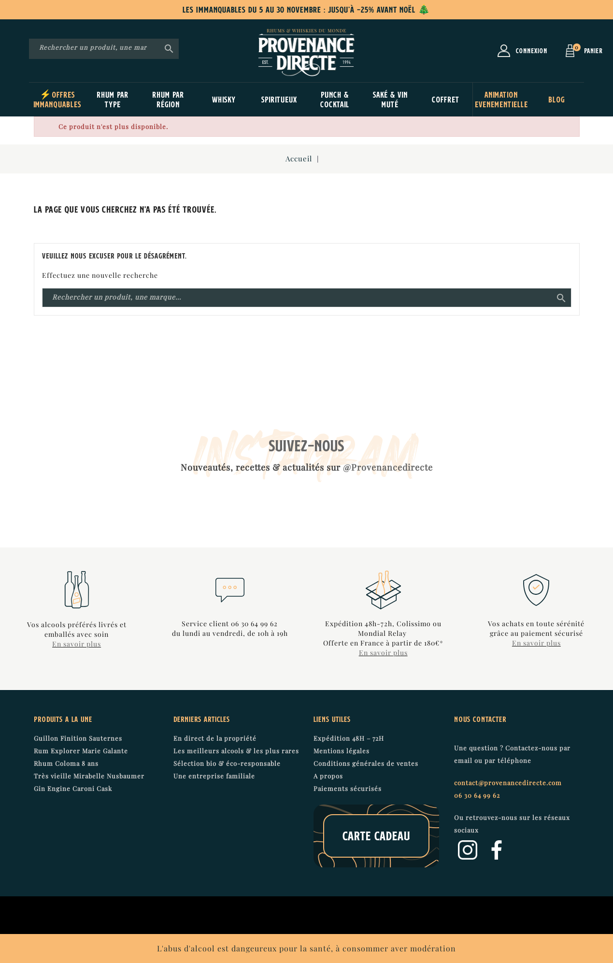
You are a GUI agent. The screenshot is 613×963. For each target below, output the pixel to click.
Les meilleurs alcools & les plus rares (236, 751)
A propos (328, 776)
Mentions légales (342, 751)
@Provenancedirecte (388, 467)
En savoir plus (76, 643)
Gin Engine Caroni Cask (73, 788)
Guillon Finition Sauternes (78, 738)
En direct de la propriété (215, 738)
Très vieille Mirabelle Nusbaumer (89, 776)
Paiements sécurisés (348, 788)
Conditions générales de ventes (366, 763)
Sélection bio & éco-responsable (227, 763)
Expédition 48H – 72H (349, 738)
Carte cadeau (376, 835)
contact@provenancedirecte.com (508, 782)
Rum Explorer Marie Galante (81, 751)
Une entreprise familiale (214, 776)
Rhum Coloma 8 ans (66, 763)
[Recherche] (103, 48)
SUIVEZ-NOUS (306, 445)
